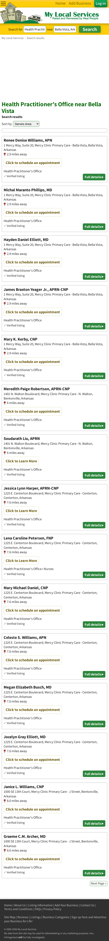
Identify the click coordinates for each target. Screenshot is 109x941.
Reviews (22, 917)
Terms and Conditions (18, 909)
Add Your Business (66, 905)
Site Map (9, 917)
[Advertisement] (54, 70)
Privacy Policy (52, 909)
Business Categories (56, 917)
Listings (35, 917)
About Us (20, 905)
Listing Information (40, 905)
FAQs (38, 909)
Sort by (7, 124)
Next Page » (98, 883)
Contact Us (87, 905)
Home (8, 905)
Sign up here (79, 917)
